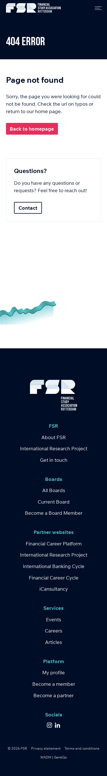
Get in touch (53, 460)
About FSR (53, 437)
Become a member (53, 684)
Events (53, 619)
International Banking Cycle (53, 566)
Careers (53, 631)
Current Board (54, 502)
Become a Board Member (53, 513)
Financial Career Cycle (53, 578)
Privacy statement (46, 748)
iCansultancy (53, 589)
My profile (53, 672)
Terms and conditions (81, 748)
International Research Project (53, 448)
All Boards (53, 490)
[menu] (96, 8)
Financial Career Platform (54, 544)
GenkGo (60, 757)
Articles (53, 642)
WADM (45, 757)
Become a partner (53, 695)
